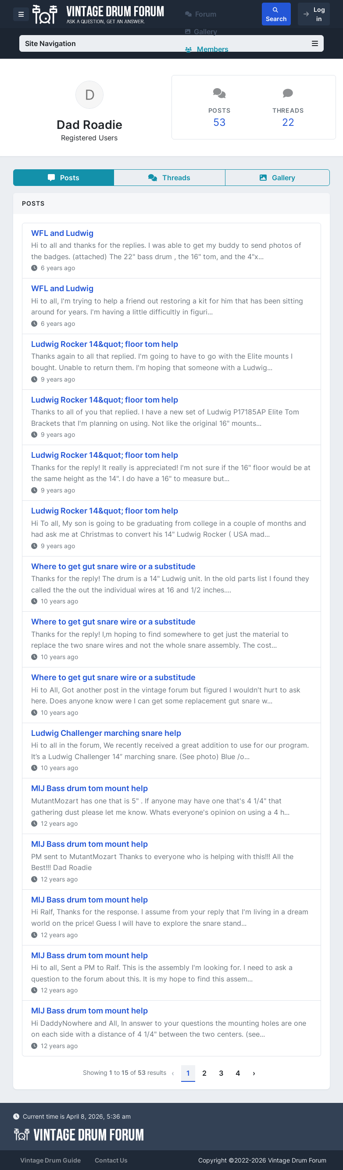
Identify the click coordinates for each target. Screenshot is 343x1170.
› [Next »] (254, 1073)
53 (219, 122)
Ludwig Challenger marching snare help (106, 733)
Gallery (201, 31)
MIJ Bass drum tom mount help (89, 788)
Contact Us (111, 1160)
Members (207, 49)
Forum (200, 14)
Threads (169, 177)
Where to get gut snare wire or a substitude (113, 566)
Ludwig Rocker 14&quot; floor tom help (104, 344)
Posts (63, 177)
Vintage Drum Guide (50, 1160)
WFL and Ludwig (62, 233)
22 (288, 122)
